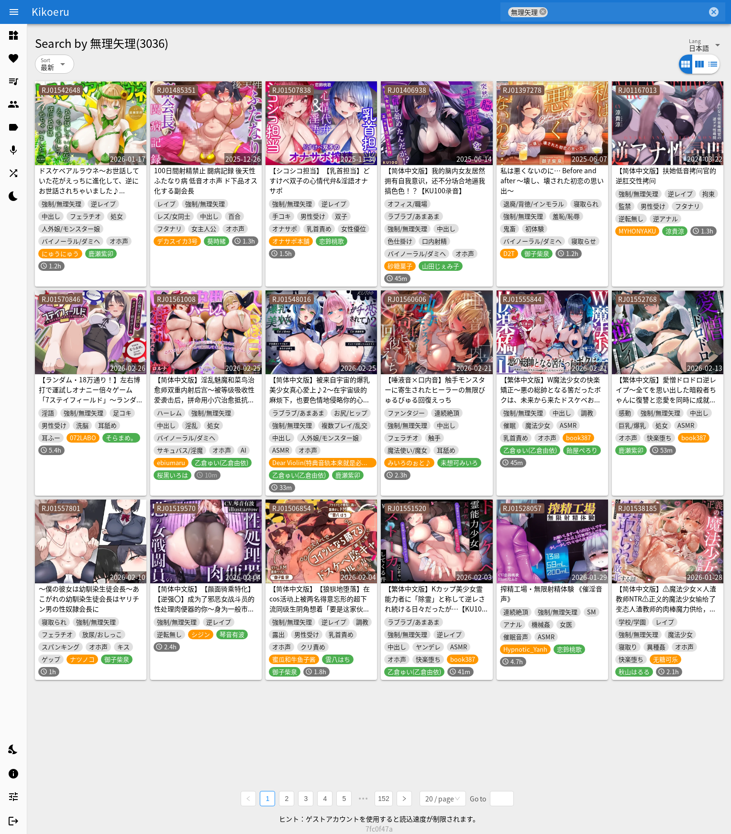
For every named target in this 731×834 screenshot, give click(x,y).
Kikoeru (50, 11)
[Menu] (14, 12)
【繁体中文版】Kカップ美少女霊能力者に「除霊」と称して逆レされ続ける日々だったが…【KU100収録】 (435, 603)
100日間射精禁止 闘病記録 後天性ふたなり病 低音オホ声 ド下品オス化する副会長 (205, 180)
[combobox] (627, 12)
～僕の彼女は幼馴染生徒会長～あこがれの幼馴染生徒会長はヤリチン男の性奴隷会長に (89, 598)
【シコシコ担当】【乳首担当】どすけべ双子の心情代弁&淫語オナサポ (319, 180)
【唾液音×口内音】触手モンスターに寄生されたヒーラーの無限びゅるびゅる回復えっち (435, 389)
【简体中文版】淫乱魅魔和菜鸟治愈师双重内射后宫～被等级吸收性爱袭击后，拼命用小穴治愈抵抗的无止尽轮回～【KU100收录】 (204, 394)
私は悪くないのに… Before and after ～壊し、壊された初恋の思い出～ (552, 180)
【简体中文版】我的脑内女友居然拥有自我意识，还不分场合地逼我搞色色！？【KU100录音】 (435, 180)
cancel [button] (543, 12)
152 (383, 798)
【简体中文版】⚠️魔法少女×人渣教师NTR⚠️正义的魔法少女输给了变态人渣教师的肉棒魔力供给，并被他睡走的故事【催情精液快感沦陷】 (666, 609)
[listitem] (13, 35)
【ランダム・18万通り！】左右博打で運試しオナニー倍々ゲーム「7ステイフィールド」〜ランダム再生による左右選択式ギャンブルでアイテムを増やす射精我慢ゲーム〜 (89, 404)
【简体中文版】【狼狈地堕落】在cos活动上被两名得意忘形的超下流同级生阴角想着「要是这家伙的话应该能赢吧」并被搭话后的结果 (319, 603)
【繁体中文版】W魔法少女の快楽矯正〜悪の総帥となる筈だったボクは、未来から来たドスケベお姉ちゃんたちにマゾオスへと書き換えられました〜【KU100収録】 (550, 399)
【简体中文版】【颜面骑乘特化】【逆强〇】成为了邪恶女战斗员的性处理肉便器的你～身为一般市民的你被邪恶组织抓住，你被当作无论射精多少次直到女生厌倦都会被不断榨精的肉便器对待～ (204, 614)
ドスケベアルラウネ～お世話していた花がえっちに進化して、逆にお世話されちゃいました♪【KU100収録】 (89, 185)
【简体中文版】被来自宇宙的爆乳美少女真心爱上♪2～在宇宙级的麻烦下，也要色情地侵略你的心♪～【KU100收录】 (319, 394)
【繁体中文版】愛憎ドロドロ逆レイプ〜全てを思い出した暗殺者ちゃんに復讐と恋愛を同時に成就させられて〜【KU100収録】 (666, 394)
